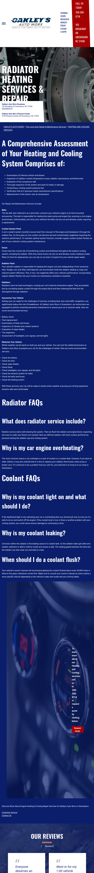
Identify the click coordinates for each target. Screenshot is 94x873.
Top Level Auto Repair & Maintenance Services (46, 127)
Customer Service (9, 812)
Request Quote (77, 729)
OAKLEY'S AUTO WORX (14, 127)
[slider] (47, 842)
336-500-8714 (74, 693)
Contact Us (7, 815)
